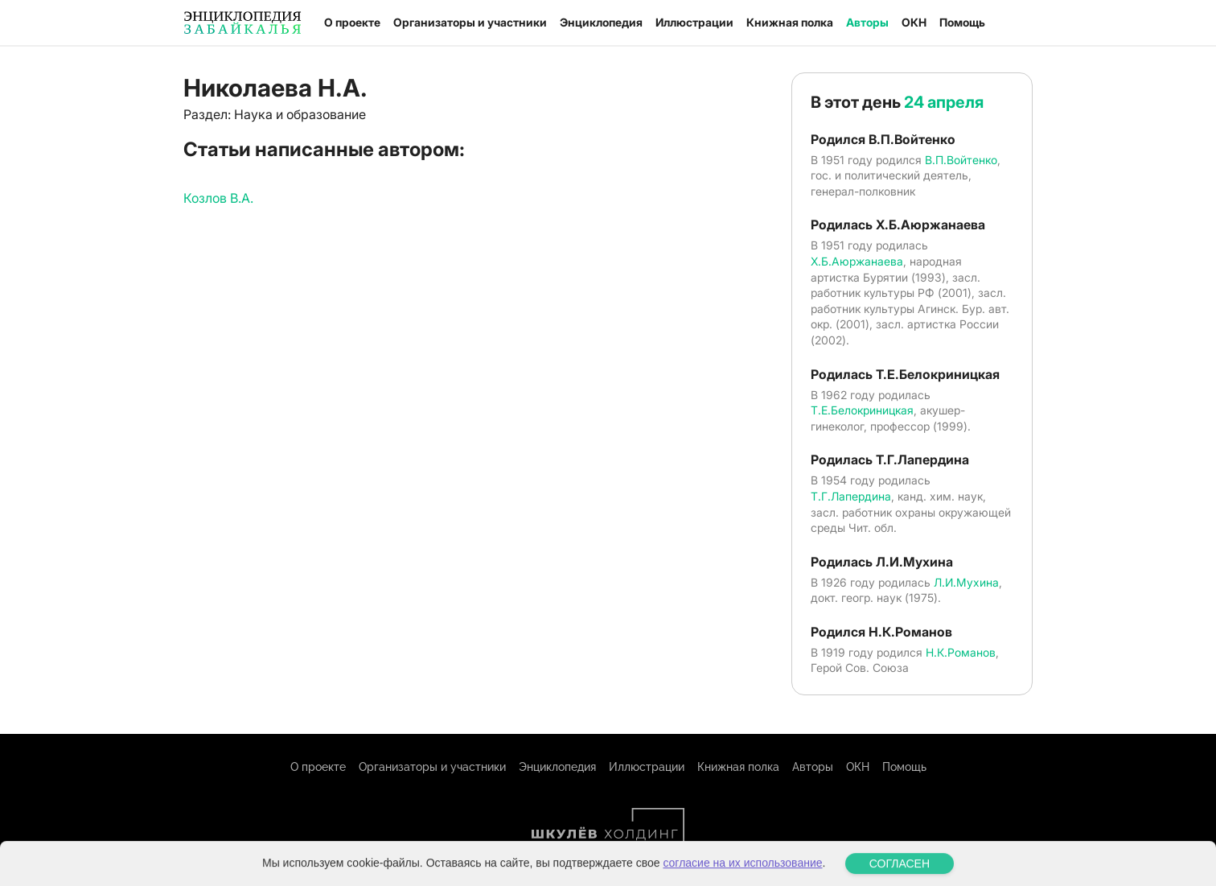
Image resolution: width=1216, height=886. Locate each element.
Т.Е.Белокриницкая (862, 410)
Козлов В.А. (218, 198)
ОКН (914, 22)
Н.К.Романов (961, 652)
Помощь (962, 22)
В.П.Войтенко (961, 160)
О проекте (352, 22)
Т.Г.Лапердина (851, 496)
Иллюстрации (694, 22)
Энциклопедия (601, 22)
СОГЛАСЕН (899, 873)
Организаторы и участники (470, 22)
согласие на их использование (742, 873)
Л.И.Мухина (966, 582)
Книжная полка (789, 22)
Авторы (867, 22)
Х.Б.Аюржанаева (857, 261)
